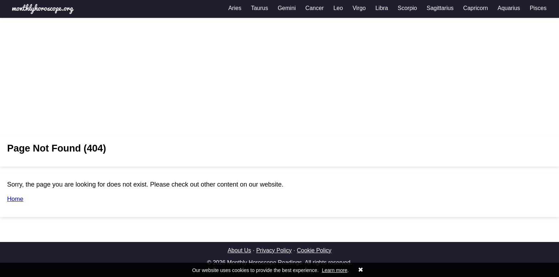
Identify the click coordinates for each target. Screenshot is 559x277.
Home (15, 199)
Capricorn (475, 8)
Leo (338, 8)
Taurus (259, 8)
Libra (381, 8)
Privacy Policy (274, 250)
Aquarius (509, 8)
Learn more (335, 270)
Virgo (359, 8)
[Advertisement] (279, 77)
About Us (239, 250)
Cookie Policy (314, 250)
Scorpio (407, 8)
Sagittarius (440, 8)
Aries (234, 8)
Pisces (538, 8)
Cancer (315, 8)
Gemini (287, 8)
